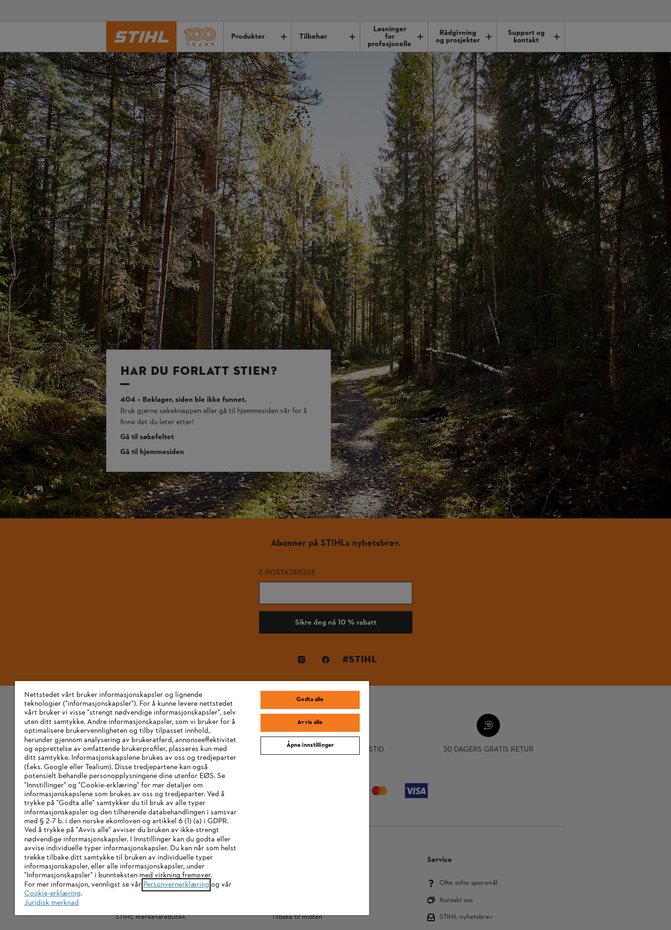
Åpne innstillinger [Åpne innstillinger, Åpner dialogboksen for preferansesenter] (310, 745)
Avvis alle (309, 722)
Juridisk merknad (51, 903)
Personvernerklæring (176, 885)
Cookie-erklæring (52, 894)
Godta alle (309, 700)
